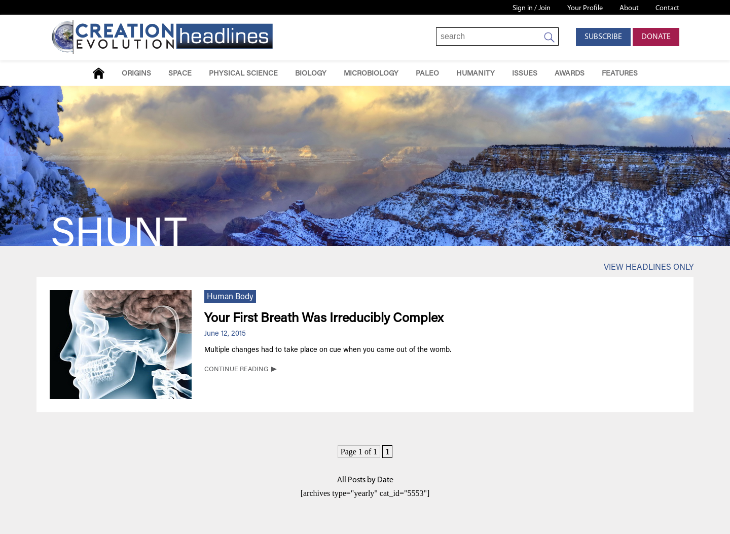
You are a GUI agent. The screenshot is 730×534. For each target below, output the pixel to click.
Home (98, 73)
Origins (136, 74)
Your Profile (585, 8)
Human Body (230, 297)
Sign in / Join (532, 8)
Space (180, 74)
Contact (667, 8)
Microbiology (371, 74)
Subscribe (603, 37)
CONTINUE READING (236, 370)
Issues (524, 74)
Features (620, 74)
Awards (570, 74)
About (629, 8)
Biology (310, 74)
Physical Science (243, 74)
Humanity (475, 74)
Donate (656, 37)
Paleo (427, 74)
